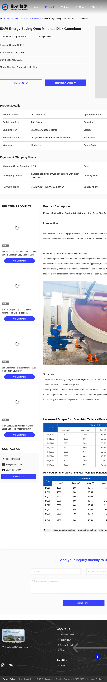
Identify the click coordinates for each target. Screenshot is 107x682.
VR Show (80, 7)
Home (35, 7)
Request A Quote (65, 83)
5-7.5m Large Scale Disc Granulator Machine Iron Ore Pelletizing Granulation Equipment (17, 313)
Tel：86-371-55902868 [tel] (13, 642)
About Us (97, 7)
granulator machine (87, 530)
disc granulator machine (64, 530)
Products (50, 7)
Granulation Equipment (31, 18)
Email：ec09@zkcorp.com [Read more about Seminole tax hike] (15, 647)
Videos (65, 7)
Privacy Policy (9, 679)
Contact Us (21, 83)
